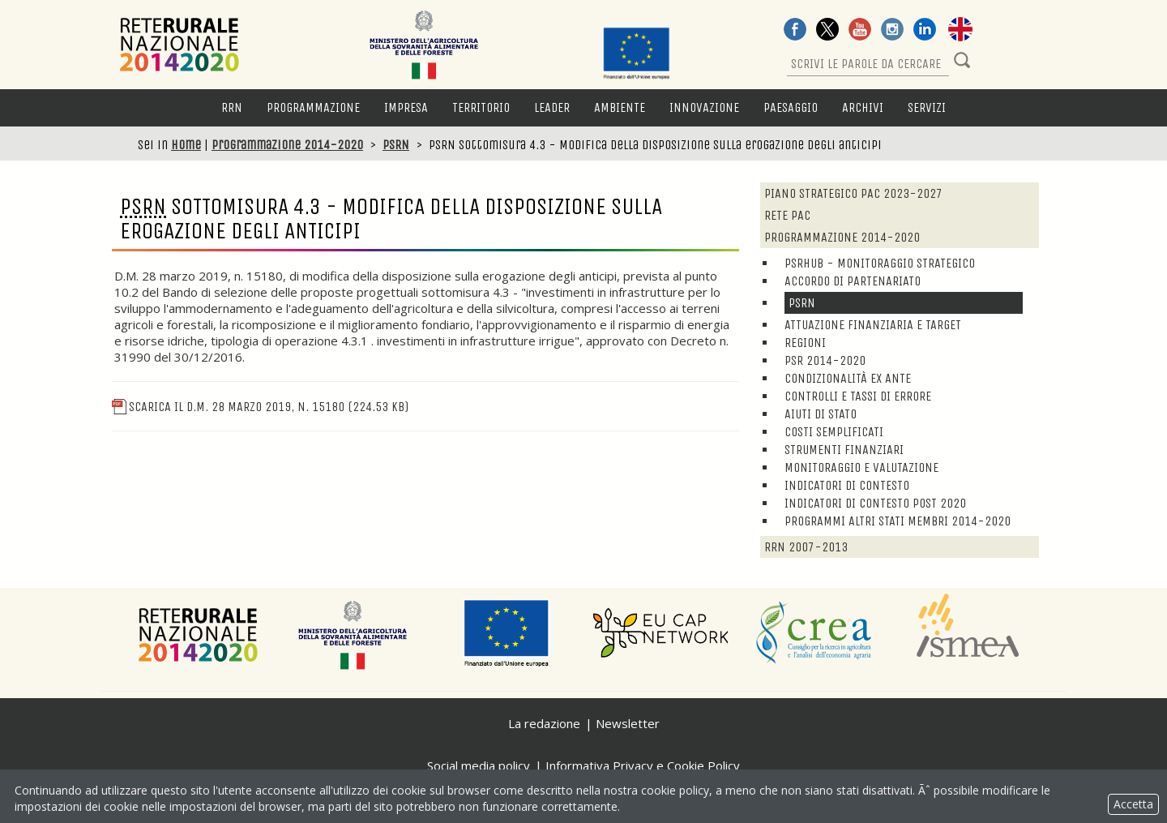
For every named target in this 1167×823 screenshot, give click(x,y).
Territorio (481, 107)
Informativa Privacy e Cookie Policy (642, 765)
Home (186, 144)
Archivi (862, 107)
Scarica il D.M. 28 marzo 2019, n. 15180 (260, 406)
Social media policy (478, 765)
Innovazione (704, 107)
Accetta (1133, 804)
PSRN (396, 144)
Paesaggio (790, 107)
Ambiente (619, 107)
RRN (231, 107)
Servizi (927, 107)
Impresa (406, 107)
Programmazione (313, 107)
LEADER (552, 107)
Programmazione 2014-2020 (287, 144)
